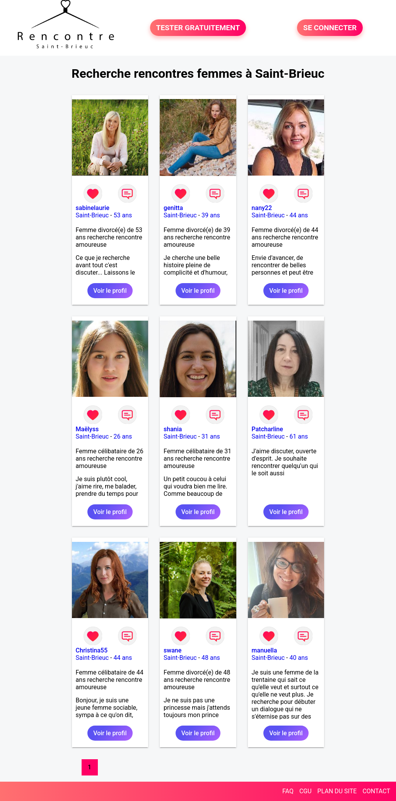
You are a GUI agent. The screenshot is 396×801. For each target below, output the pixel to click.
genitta (173, 208)
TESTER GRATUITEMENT (198, 27)
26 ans (123, 436)
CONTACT (376, 791)
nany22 (262, 208)
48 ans (210, 657)
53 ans (123, 215)
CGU (305, 791)
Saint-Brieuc (92, 215)
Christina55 (92, 650)
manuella (264, 650)
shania (173, 429)
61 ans (299, 436)
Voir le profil (109, 290)
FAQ (288, 791)
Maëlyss (87, 429)
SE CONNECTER (330, 27)
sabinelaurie (92, 208)
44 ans (299, 215)
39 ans (210, 215)
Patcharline (267, 429)
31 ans (210, 436)
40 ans (299, 657)
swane (172, 650)
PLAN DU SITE (337, 791)
